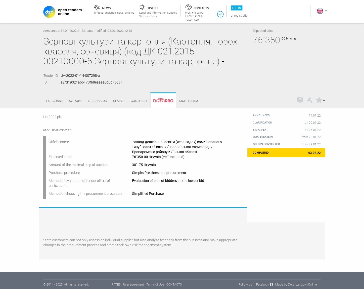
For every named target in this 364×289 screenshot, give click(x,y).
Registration (241, 15)
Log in (236, 8)
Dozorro (161, 100)
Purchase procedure (64, 100)
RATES (116, 284)
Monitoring (189, 100)
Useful (153, 8)
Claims (119, 100)
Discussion (97, 100)
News (106, 8)
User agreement (133, 284)
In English (320, 11)
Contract (139, 100)
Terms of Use (155, 284)
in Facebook (261, 284)
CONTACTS (174, 284)
